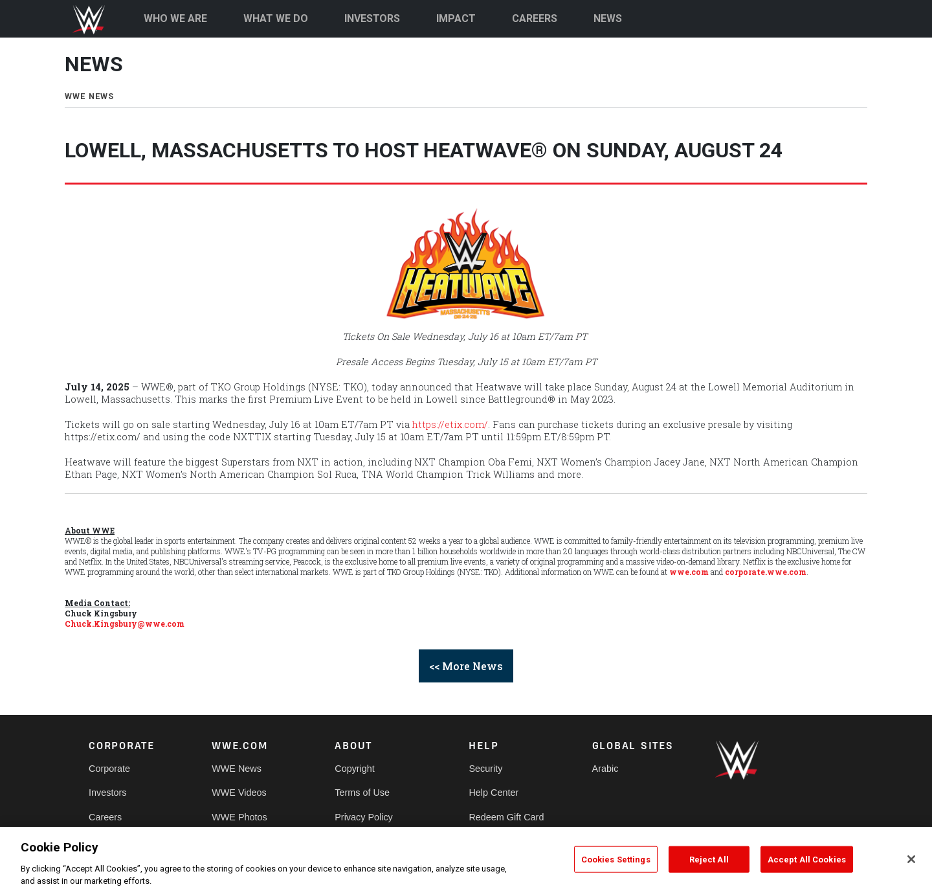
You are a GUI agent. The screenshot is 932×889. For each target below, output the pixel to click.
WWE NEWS (90, 96)
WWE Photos (239, 817)
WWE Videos (239, 792)
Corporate (109, 768)
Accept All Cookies (807, 869)
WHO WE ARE (175, 18)
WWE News (236, 768)
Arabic (605, 768)
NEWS (608, 18)
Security (485, 768)
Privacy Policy (364, 817)
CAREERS (534, 18)
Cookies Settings (615, 869)
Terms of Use (362, 792)
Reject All (709, 869)
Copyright (355, 768)
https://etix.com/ (450, 424)
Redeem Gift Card (506, 817)
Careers (105, 817)
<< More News (466, 666)
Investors (107, 792)
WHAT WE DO (275, 18)
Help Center (493, 792)
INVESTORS (372, 18)
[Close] (911, 869)
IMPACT (456, 18)
